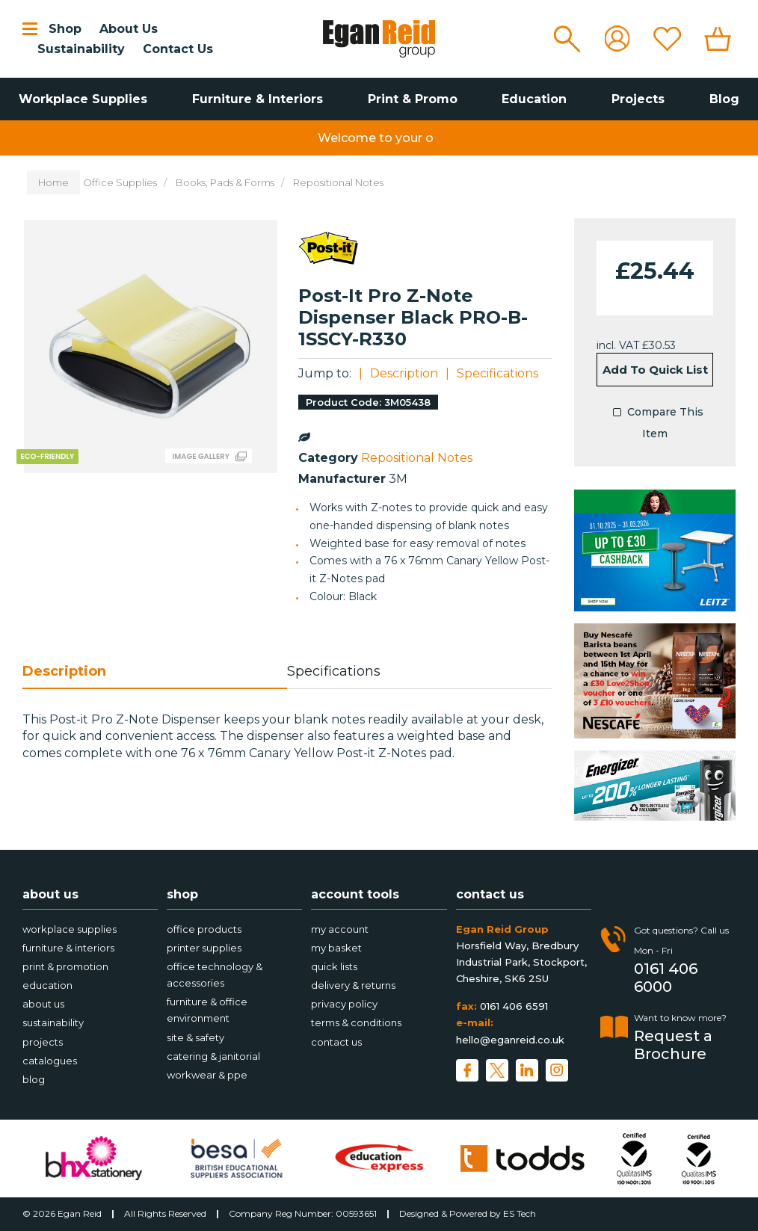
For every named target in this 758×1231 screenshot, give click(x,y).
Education (534, 99)
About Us (128, 29)
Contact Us (178, 49)
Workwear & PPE (207, 1075)
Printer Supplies (204, 948)
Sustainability (81, 49)
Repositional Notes (338, 182)
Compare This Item (654, 421)
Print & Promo (412, 99)
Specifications (497, 373)
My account (340, 929)
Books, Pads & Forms (225, 182)
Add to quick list (655, 369)
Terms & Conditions (356, 1022)
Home (53, 182)
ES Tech (519, 1213)
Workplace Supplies (83, 99)
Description (404, 373)
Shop (65, 29)
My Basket (336, 948)
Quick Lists (334, 966)
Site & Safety (195, 1037)
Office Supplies (120, 182)
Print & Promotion (65, 966)
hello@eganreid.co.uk (510, 1040)
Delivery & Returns (353, 985)
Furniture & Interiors (257, 99)
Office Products (204, 929)
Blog (724, 99)
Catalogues (49, 1061)
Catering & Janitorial (213, 1056)
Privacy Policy (344, 1004)
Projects (638, 99)
